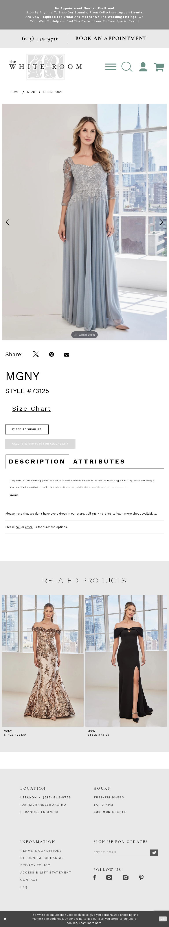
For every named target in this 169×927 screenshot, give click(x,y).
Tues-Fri (102, 797)
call (18, 526)
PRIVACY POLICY (35, 865)
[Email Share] (67, 354)
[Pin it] (51, 354)
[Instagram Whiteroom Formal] (110, 878)
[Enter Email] (126, 851)
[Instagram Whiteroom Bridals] (127, 878)
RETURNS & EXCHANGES (42, 858)
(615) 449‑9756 (57, 797)
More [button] (14, 495)
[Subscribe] (154, 852)
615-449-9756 (102, 513)
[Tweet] (36, 354)
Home (14, 92)
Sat (97, 804)
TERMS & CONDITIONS (41, 850)
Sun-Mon (102, 812)
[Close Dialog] (5, 919)
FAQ (23, 886)
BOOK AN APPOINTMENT (111, 38)
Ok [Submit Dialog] (162, 919)
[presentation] (41, 661)
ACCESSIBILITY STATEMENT (46, 872)
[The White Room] (45, 66)
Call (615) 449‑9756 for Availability (40, 443)
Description (37, 461)
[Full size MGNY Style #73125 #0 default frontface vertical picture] (84, 222)
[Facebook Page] (95, 878)
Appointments (131, 12)
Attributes (99, 461)
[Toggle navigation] (111, 67)
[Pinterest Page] (143, 878)
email (29, 526)
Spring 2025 (52, 92)
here (98, 923)
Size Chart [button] (31, 408)
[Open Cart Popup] (159, 67)
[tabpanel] (84, 222)
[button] (127, 67)
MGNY (31, 92)
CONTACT (29, 879)
